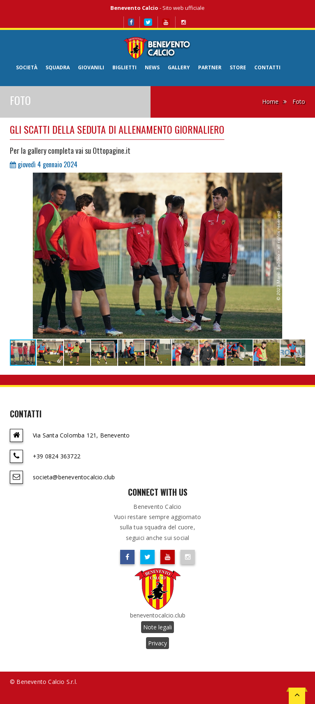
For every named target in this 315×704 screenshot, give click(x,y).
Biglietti (124, 67)
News (152, 67)
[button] (297, 180)
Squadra (58, 67)
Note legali (157, 627)
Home (270, 101)
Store (238, 67)
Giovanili (91, 67)
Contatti (267, 67)
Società (26, 67)
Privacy (157, 643)
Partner (209, 67)
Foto (298, 101)
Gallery (179, 67)
